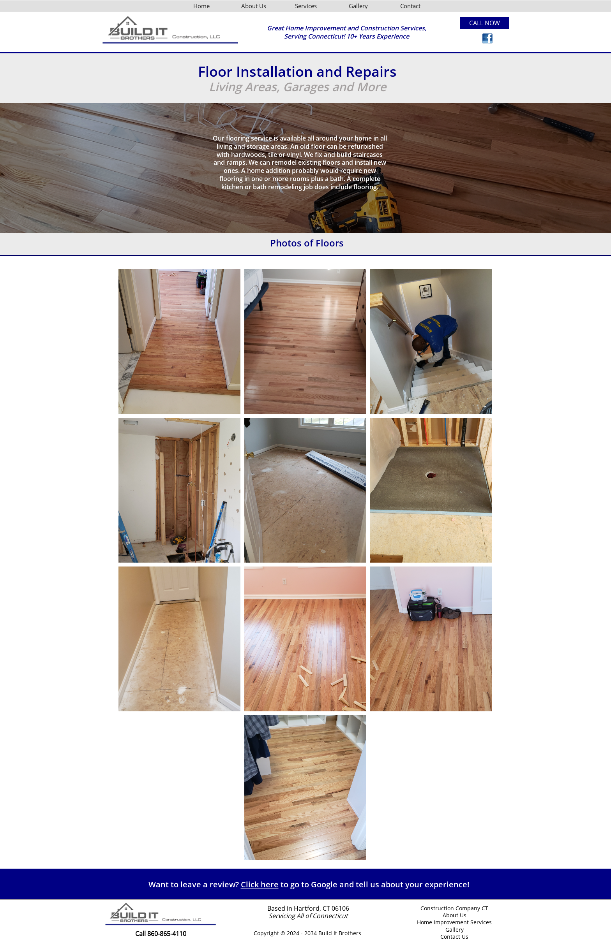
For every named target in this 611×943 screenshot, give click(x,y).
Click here (260, 884)
